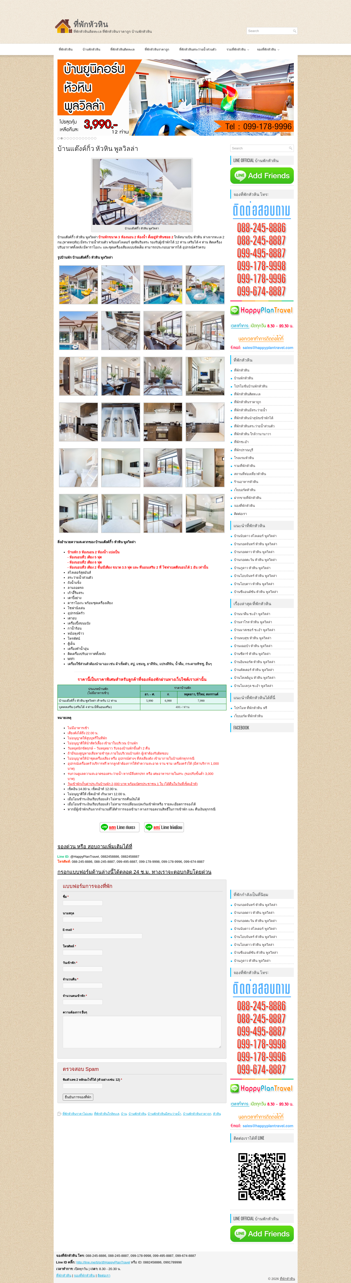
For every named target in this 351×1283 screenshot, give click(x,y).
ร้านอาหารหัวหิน (246, 482)
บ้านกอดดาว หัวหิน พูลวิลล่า (254, 552)
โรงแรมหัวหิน (244, 458)
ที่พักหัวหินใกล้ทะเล (106, 1114)
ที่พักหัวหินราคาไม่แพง (78, 1114)
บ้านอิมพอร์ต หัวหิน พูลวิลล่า (254, 662)
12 (92, 138)
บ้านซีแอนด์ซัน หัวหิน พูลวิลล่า (256, 592)
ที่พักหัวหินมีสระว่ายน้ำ (250, 410)
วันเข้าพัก (70, 963)
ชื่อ (66, 897)
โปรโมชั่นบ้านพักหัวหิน (250, 386)
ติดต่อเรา (240, 514)
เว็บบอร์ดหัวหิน (244, 490)
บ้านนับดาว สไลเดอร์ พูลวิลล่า (255, 536)
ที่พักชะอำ (241, 442)
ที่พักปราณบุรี (243, 450)
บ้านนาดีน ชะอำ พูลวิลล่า (252, 614)
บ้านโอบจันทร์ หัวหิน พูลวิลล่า (255, 576)
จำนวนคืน (70, 979)
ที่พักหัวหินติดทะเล (247, 394)
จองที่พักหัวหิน (244, 506)
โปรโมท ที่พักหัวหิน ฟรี (250, 708)
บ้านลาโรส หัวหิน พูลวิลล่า (253, 622)
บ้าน (124, 1114)
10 (86, 138)
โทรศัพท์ (69, 946)
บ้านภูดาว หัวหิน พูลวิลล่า (252, 568)
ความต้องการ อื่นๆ (75, 1012)
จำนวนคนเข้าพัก (75, 996)
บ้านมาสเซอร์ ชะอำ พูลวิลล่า (254, 630)
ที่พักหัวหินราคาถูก (247, 402)
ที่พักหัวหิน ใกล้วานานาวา (252, 434)
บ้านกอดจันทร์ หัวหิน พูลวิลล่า (255, 544)
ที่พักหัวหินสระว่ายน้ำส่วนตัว (254, 426)
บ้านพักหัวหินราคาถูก (197, 1114)
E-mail (68, 930)
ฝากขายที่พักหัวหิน (247, 498)
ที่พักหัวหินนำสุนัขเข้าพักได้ (253, 418)
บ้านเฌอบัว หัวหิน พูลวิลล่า (253, 646)
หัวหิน (217, 1114)
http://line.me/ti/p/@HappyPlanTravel (103, 1262)
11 (89, 138)
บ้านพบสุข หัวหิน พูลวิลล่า (252, 638)
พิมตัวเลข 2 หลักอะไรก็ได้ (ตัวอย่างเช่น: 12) (92, 1080)
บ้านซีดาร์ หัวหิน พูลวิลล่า (252, 654)
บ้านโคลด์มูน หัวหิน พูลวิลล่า (254, 678)
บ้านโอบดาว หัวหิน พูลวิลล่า (254, 584)
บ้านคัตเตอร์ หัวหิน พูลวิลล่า (254, 670)
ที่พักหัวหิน (90, 24)
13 (95, 138)
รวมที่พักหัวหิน (244, 466)
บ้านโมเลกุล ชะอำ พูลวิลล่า (253, 686)
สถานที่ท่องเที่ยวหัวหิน (250, 474)
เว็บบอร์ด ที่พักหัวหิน (248, 716)
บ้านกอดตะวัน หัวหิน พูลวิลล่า (255, 560)
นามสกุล (68, 913)
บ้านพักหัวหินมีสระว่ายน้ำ (164, 1114)
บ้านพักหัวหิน (137, 1114)
